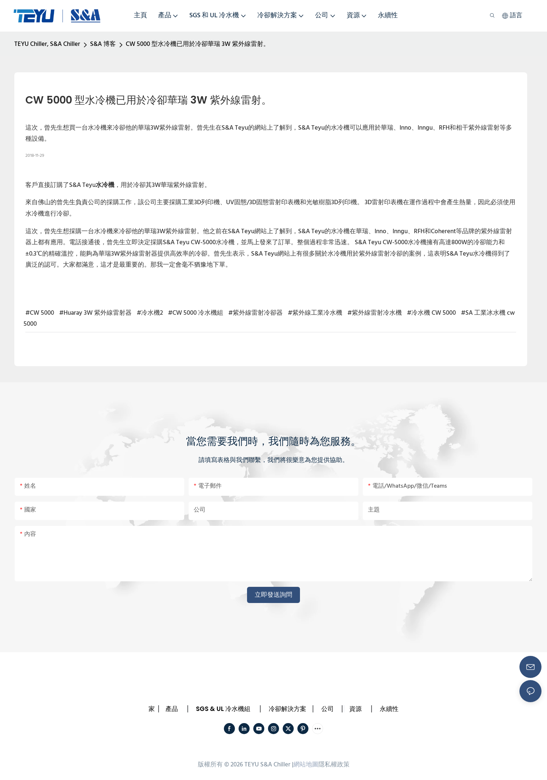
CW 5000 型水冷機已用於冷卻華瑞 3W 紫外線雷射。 (197, 44)
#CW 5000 (39, 313)
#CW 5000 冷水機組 (195, 313)
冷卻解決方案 (287, 708)
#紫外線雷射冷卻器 (255, 313)
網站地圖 (305, 765)
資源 (355, 708)
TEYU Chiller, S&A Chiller (47, 44)
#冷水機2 (150, 313)
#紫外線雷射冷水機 (374, 313)
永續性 (389, 708)
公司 (327, 708)
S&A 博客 (103, 44)
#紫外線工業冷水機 (315, 313)
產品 (171, 708)
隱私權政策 (334, 765)
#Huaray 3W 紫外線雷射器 (95, 313)
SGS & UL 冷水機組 (223, 708)
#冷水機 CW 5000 (431, 313)
